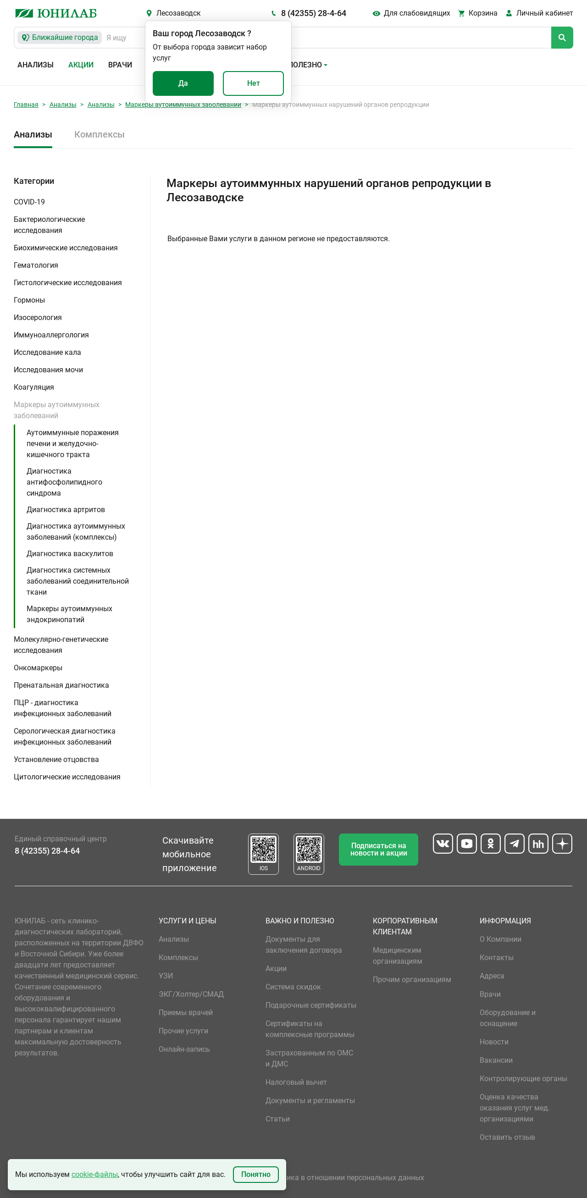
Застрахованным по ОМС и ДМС (309, 1058)
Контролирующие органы (523, 1078)
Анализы (35, 65)
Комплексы (99, 134)
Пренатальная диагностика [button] (61, 685)
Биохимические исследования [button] (66, 247)
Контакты (497, 957)
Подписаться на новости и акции (378, 849)
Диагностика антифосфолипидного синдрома (64, 482)
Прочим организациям (412, 979)
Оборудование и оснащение (508, 1018)
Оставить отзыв (507, 1137)
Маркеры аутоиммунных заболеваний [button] (57, 410)
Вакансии (496, 1060)
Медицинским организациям (397, 956)
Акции (81, 65)
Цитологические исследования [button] (67, 777)
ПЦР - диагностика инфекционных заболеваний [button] (62, 708)
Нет (253, 83)
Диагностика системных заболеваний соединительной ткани (78, 581)
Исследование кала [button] (47, 352)
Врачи (120, 65)
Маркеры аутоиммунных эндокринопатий (69, 614)
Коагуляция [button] (34, 387)
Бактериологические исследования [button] (49, 225)
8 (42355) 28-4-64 (313, 13)
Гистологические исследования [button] (68, 282)
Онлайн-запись (184, 1049)
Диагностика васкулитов (70, 553)
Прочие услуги (183, 1031)
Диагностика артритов (66, 509)
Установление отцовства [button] (56, 759)
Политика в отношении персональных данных (345, 1177)
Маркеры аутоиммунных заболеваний (183, 104)
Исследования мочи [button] (48, 369)
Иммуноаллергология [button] (51, 335)
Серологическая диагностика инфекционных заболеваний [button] (65, 736)
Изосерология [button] (38, 317)
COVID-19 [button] (29, 202)
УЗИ (166, 976)
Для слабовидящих (417, 13)
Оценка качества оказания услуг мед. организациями (515, 1108)
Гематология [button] (36, 265)
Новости (494, 1042)
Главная (26, 104)
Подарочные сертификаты (311, 1005)
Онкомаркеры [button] (38, 667)
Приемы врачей (186, 1012)
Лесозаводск (178, 13)
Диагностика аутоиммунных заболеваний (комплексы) (76, 531)
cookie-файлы (95, 1174)
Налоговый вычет (296, 1082)
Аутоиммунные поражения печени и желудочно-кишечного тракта (73, 443)
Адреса (492, 976)
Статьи (278, 1119)
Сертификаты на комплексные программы (310, 1029)
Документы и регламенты (310, 1100)
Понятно (256, 1174)
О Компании (500, 939)
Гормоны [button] (29, 300)
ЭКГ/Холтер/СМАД (191, 994)
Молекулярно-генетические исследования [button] (61, 645)
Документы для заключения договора (304, 945)
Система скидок (293, 987)
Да (183, 83)
